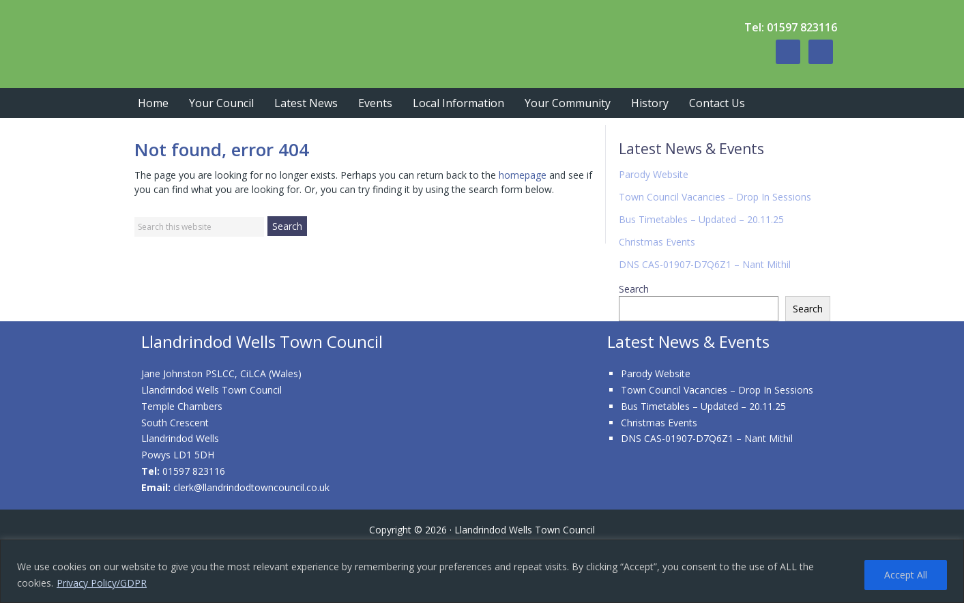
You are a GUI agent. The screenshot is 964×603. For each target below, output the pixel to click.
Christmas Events (657, 241)
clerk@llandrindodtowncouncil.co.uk (251, 487)
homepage (522, 174)
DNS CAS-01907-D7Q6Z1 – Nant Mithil (705, 264)
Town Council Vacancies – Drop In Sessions (715, 196)
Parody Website (653, 174)
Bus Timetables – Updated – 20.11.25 (701, 219)
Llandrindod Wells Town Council (332, 41)
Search (634, 288)
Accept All (905, 574)
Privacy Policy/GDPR (102, 582)
